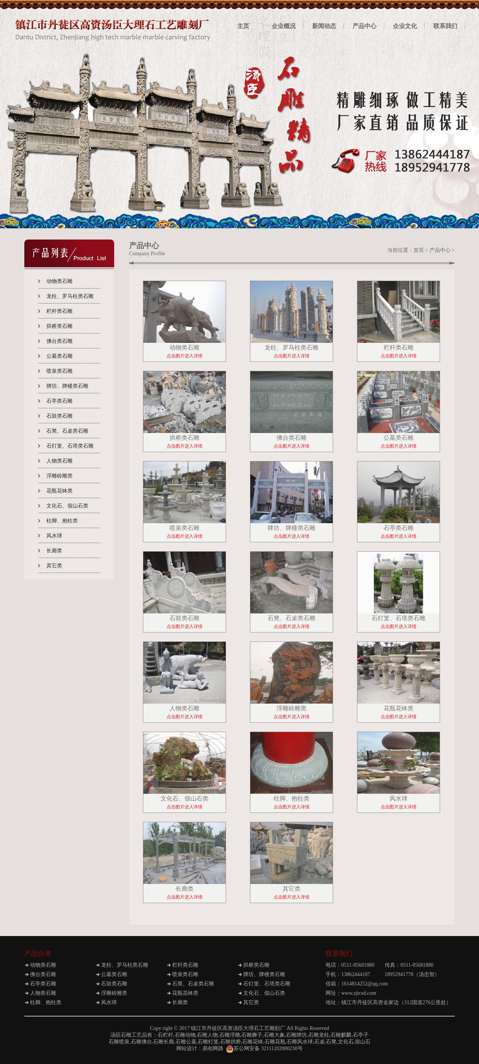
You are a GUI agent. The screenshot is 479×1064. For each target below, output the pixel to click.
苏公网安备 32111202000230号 (264, 1048)
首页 (419, 250)
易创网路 (212, 1048)
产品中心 (440, 250)
